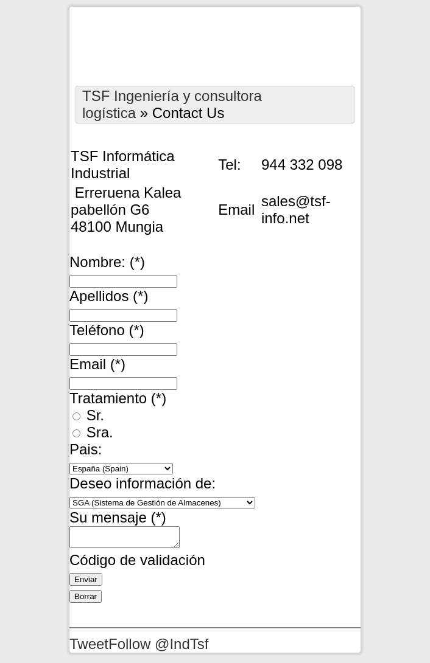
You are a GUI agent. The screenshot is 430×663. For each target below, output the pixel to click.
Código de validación (137, 563)
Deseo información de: (142, 483)
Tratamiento (117, 398)
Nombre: (107, 262)
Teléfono (106, 330)
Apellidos (108, 296)
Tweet (88, 647)
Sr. (88, 415)
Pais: (85, 449)
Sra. (92, 432)
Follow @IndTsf (158, 647)
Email (97, 364)
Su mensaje (117, 517)
